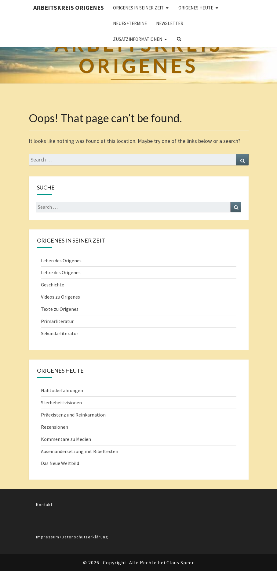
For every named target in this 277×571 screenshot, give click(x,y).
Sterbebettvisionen (61, 402)
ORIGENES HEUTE (195, 8)
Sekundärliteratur (59, 333)
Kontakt (44, 504)
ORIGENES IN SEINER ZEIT (138, 8)
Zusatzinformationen (137, 39)
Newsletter (169, 23)
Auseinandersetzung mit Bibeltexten (79, 451)
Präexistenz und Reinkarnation (73, 415)
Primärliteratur (57, 321)
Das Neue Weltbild (60, 463)
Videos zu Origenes (60, 297)
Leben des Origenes (61, 260)
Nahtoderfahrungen (62, 390)
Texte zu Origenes (59, 309)
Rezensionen (54, 427)
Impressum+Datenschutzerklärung (72, 537)
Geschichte (52, 285)
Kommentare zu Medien (66, 439)
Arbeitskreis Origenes (68, 7)
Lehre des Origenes (61, 272)
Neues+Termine (130, 23)
